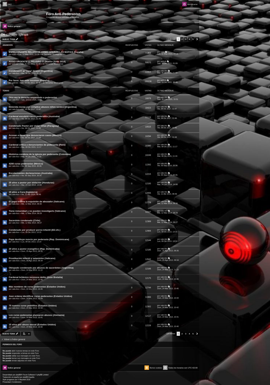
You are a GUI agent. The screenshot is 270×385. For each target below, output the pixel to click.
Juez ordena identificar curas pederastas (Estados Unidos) (40, 296)
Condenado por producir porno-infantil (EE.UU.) (34, 230)
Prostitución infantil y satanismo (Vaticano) (32, 258)
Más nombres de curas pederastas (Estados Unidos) (37, 286)
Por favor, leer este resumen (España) (29, 80)
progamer (10, 380)
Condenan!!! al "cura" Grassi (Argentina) (31, 71)
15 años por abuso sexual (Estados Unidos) (32, 324)
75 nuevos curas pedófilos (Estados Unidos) (33, 305)
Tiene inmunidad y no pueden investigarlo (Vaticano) (37, 211)
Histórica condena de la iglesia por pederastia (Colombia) (40, 154)
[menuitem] (7, 4)
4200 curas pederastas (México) (26, 163)
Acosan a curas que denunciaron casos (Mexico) (35, 135)
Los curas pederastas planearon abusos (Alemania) (36, 315)
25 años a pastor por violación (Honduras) (31, 182)
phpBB (18, 375)
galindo (15, 64)
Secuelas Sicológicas (53, 54)
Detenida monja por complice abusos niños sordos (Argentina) (43, 107)
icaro (14, 54)
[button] (197, 39)
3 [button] (185, 39)
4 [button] (189, 39)
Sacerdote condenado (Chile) (24, 220)
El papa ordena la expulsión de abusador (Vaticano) (36, 201)
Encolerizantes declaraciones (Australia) (31, 173)
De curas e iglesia (14, 34)
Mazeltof (22, 380)
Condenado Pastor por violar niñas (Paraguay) (34, 126)
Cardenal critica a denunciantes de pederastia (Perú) (37, 144)
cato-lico (15, 73)
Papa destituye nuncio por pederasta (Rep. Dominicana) (39, 239)
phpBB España (28, 377)
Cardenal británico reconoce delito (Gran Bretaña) (36, 277)
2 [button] (182, 39)
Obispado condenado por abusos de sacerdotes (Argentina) (41, 267)
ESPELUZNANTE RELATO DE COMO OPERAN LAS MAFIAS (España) (46, 52)
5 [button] (193, 39)
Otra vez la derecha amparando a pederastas (33, 97)
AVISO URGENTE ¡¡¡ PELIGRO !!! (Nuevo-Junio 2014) (37, 61)
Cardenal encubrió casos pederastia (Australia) (34, 116)
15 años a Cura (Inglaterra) (23, 192)
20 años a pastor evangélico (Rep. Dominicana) (34, 249)
